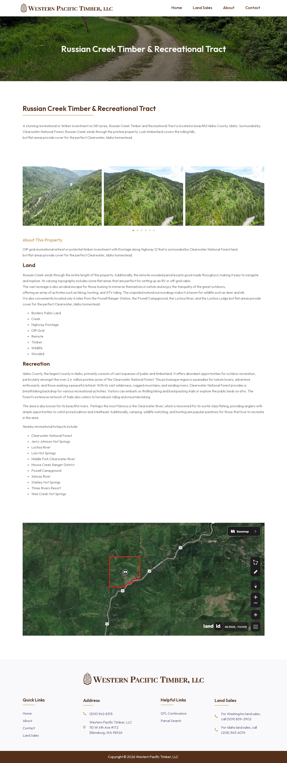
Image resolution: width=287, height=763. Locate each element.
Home (176, 7)
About (229, 7)
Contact (252, 7)
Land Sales (202, 7)
